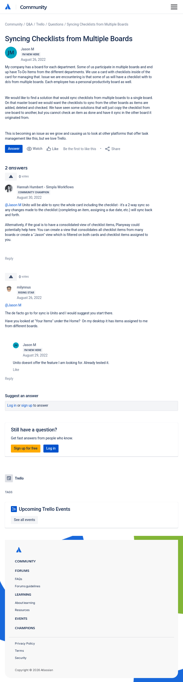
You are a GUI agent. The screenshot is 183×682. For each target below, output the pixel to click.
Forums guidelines (27, 586)
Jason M (27, 49)
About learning (25, 603)
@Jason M (13, 205)
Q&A (29, 24)
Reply (9, 258)
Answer (14, 149)
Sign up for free (25, 448)
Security (21, 658)
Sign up (26, 405)
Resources (22, 610)
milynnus (24, 287)
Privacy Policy (25, 643)
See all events (24, 520)
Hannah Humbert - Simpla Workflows (45, 187)
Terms (19, 650)
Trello (40, 24)
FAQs (18, 579)
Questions (55, 24)
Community (33, 6)
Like (16, 370)
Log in (12, 405)
